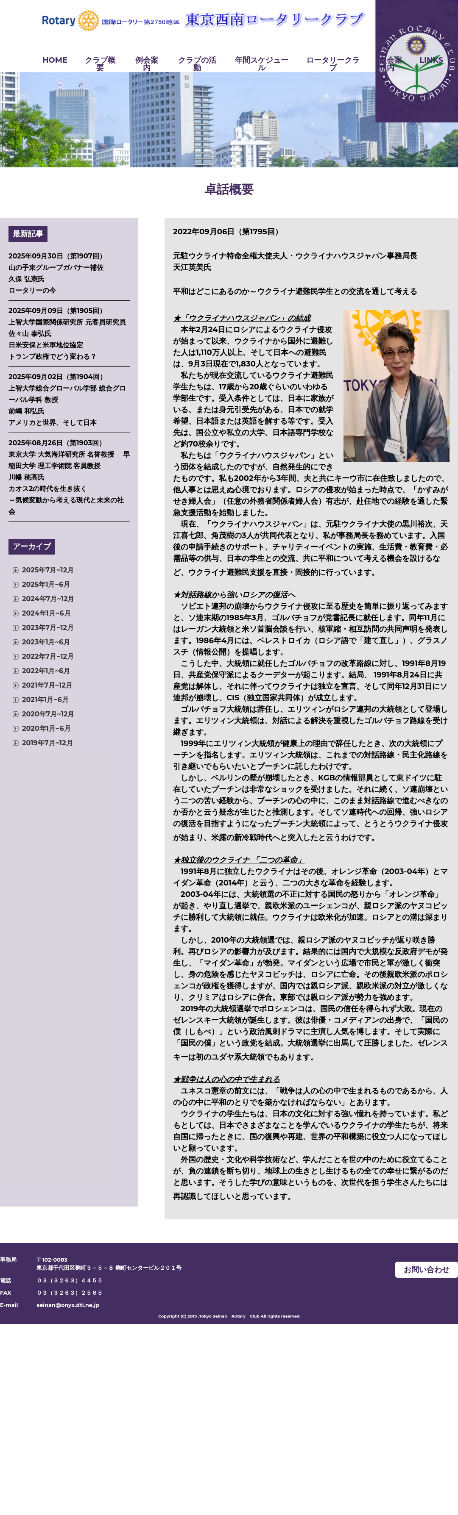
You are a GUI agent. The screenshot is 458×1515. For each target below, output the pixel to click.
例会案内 (146, 63)
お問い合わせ (427, 1269)
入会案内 (390, 63)
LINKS (431, 60)
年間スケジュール (261, 63)
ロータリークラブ (333, 63)
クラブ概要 (100, 63)
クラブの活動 (197, 63)
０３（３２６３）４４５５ (69, 1280)
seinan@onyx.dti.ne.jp (67, 1305)
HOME (54, 60)
